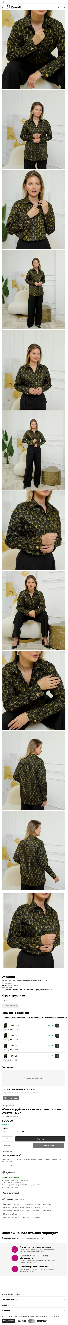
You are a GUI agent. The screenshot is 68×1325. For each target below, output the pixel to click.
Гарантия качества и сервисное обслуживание (34, 1257)
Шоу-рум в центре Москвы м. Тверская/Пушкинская (23, 1217)
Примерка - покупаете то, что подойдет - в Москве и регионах (27, 1204)
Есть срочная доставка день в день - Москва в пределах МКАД (27, 1211)
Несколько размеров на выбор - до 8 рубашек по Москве (25, 1207)
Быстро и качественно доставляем (35, 1247)
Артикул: (5, 1105)
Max (10, 1165)
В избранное (7, 1151)
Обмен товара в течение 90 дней (35, 1267)
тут (20, 1187)
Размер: (5, 1128)
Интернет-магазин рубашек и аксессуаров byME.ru (40, 1316)
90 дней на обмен (10, 1214)
